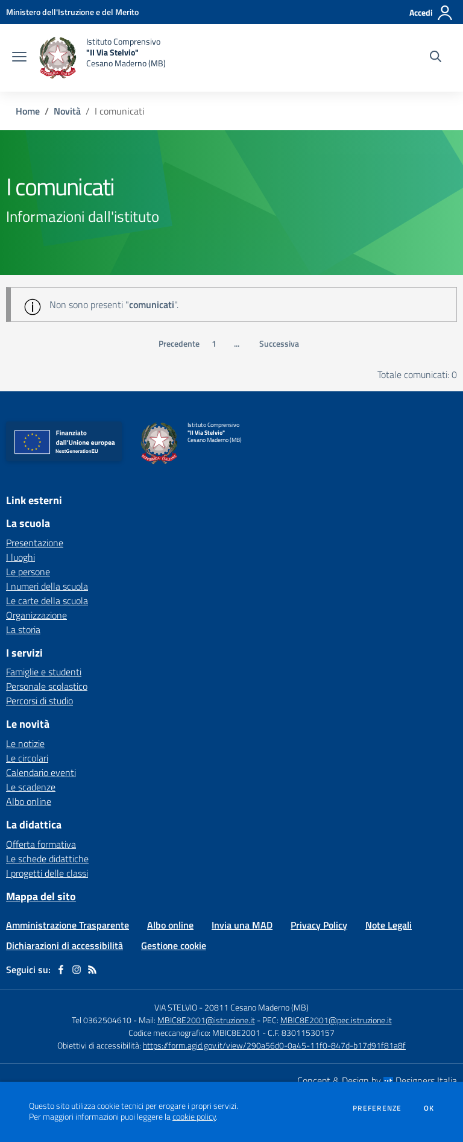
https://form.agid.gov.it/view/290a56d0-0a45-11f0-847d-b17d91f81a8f (274, 1045)
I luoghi (20, 557)
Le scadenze (30, 787)
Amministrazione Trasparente (67, 925)
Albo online (28, 801)
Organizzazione (36, 615)
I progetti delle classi (47, 873)
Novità (67, 111)
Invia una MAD (242, 925)
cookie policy (194, 1116)
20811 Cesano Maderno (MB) (256, 1007)
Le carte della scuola (47, 600)
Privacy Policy (319, 925)
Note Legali (388, 925)
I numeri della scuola (47, 586)
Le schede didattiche (47, 858)
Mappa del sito (41, 896)
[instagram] (76, 969)
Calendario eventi (41, 772)
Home (28, 111)
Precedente (179, 343)
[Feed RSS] (92, 969)
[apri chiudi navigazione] (19, 58)
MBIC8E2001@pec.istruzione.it (336, 1020)
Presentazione (34, 542)
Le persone (28, 571)
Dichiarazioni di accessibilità (64, 945)
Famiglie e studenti (43, 671)
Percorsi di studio (39, 700)
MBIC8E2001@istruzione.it (206, 1020)
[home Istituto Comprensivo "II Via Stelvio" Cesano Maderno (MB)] (102, 58)
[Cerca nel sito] (435, 58)
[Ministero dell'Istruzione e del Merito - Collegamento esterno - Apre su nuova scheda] (72, 11)
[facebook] (60, 969)
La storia (23, 629)
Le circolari (27, 758)
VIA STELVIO (175, 1007)
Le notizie (25, 743)
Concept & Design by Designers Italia (377, 1080)
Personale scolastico (46, 686)
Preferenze (377, 1108)
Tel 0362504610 (101, 1020)
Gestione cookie (173, 945)
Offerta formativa (41, 844)
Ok (429, 1108)
